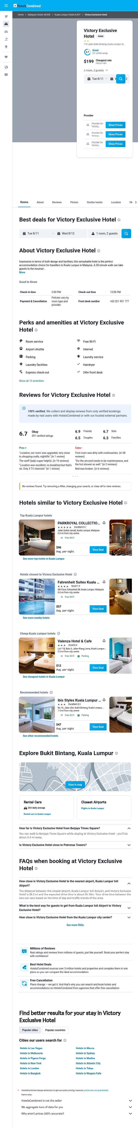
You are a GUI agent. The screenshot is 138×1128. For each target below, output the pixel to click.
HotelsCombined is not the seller (77, 1101)
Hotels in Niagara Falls (88, 1073)
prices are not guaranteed (96, 1090)
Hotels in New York (30, 1063)
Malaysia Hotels (35, 14)
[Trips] (6, 57)
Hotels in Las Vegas (31, 1048)
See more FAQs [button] (75, 925)
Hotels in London (29, 1068)
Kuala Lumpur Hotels (65, 14)
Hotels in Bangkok (30, 1073)
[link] (43, 558)
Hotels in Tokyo (84, 1068)
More (22, 272)
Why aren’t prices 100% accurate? (77, 1113)
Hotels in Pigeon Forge (33, 1058)
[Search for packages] (6, 39)
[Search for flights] (6, 16)
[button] (6, 6)
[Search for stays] (6, 24)
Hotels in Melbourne (31, 1053)
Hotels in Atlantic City (88, 1063)
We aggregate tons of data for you (77, 1107)
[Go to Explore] (6, 46)
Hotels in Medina (85, 1058)
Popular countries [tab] (55, 1030)
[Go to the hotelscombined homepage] (27, 5)
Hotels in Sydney (85, 1053)
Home (21, 14)
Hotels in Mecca (85, 1048)
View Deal (98, 549)
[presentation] (119, 220)
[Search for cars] (6, 31)
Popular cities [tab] (30, 1030)
